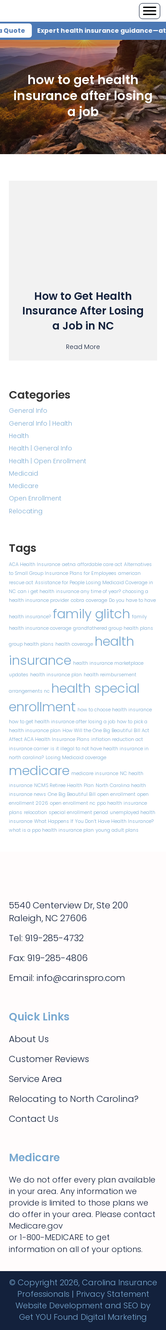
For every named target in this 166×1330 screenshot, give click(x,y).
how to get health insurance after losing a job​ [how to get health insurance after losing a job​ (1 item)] (62, 721)
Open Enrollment (35, 498)
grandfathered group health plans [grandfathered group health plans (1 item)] (113, 628)
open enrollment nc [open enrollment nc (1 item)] (72, 803)
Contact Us (33, 1119)
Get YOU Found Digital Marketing (83, 1316)
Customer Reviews (49, 1059)
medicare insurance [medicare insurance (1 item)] (94, 773)
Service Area (35, 1079)
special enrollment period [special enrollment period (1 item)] (78, 812)
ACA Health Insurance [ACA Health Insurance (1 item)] (34, 564)
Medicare (24, 485)
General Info (28, 410)
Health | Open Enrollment (47, 461)
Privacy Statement (112, 1293)
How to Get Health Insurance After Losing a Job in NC (83, 311)
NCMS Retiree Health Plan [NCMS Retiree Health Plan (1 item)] (64, 785)
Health (19, 435)
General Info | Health (40, 423)
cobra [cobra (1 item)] (77, 600)
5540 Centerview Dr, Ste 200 (68, 905)
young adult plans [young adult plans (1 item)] (117, 830)
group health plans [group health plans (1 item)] (31, 644)
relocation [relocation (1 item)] (35, 812)
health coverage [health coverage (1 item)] (74, 644)
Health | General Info (40, 448)
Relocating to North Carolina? (74, 1099)
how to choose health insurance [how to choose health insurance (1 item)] (114, 709)
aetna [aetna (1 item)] (69, 564)
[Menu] (149, 11)
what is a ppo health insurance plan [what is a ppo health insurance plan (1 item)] (51, 830)
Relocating (25, 511)
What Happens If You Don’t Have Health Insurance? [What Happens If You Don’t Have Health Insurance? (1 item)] (94, 821)
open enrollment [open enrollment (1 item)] (116, 794)
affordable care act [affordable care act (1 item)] (99, 564)
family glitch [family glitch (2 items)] (91, 614)
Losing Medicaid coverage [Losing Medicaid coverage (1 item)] (76, 757)
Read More (83, 346)
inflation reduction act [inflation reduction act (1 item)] (117, 739)
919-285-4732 (54, 938)
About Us (29, 1039)
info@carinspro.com (80, 978)
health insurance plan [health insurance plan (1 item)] (56, 674)
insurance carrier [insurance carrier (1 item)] (29, 748)
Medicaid (23, 473)
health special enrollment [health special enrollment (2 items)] (74, 697)
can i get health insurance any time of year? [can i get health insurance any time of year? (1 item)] (69, 591)
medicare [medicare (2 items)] (39, 770)
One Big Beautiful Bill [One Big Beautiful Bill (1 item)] (72, 794)
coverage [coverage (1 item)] (96, 600)
